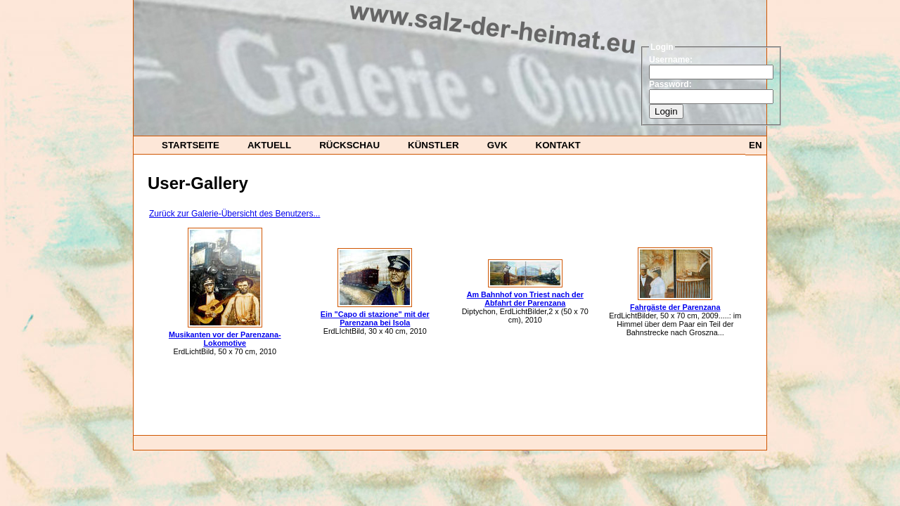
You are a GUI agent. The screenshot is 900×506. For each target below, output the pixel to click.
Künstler (433, 145)
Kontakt (558, 145)
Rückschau (349, 145)
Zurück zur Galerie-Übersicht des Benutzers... (234, 214)
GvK (497, 145)
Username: (671, 60)
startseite (190, 145)
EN (755, 145)
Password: (670, 84)
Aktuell (269, 145)
